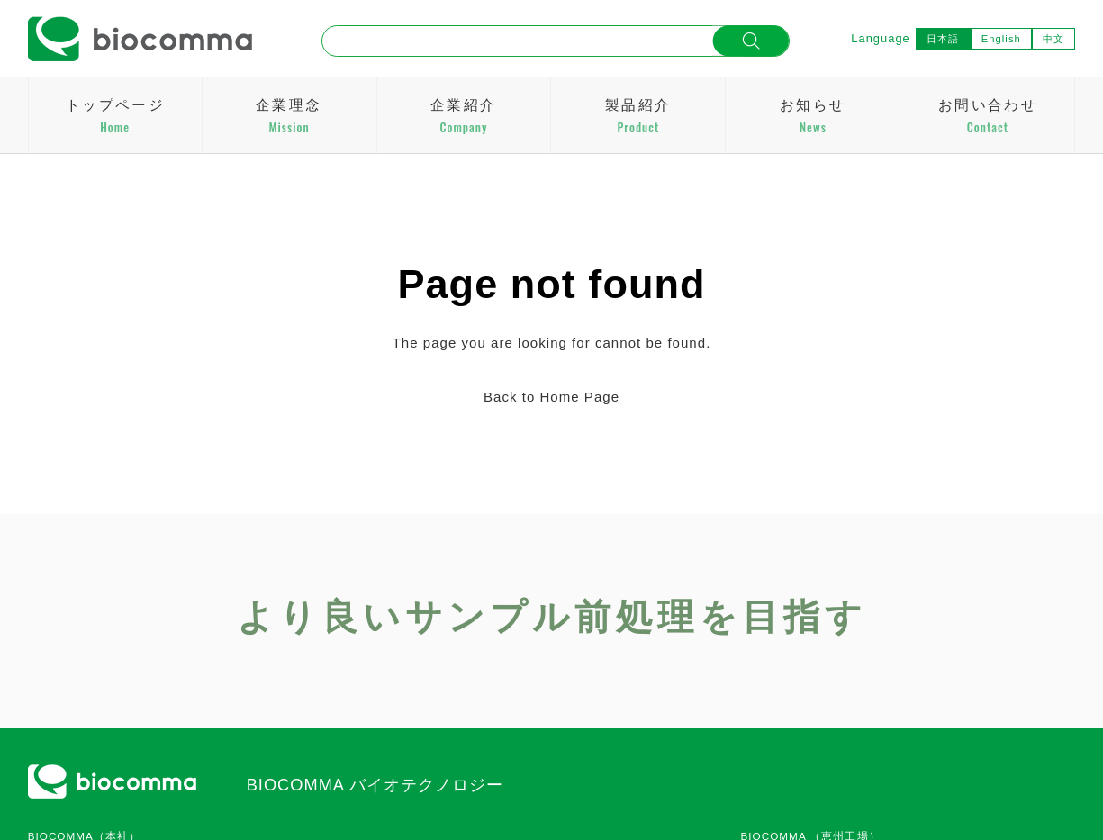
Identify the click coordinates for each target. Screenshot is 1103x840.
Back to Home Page (551, 396)
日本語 (943, 38)
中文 (1053, 38)
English (1001, 38)
